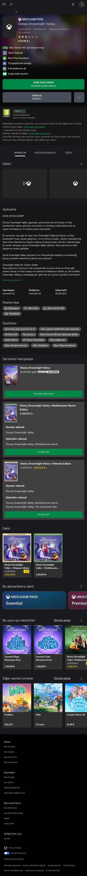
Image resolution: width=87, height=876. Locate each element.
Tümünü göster (62, 620)
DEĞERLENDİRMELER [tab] (45, 152)
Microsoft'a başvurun (12, 865)
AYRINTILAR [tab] (20, 152)
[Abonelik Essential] (34, 600)
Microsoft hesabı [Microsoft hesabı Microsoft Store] (10, 808)
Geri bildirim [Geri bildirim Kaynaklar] (9, 782)
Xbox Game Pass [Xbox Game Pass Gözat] (10, 757)
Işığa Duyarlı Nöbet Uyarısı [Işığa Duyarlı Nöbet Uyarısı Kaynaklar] (14, 793)
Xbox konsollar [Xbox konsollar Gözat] (9, 746)
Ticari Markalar (69, 865)
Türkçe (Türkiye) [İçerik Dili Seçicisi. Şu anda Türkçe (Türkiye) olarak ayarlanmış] (15, 848)
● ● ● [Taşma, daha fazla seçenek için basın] (79, 97)
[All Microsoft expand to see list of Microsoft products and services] (4, 4)
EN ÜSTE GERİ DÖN (43, 393)
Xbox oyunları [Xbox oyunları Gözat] (9, 752)
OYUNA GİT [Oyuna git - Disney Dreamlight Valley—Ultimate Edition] (43, 514)
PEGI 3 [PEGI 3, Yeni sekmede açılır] (20, 111)
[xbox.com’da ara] (11, 4)
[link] (17, 555)
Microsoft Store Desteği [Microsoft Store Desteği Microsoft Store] (13, 813)
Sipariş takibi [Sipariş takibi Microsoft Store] (9, 823)
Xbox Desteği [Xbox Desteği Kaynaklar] (9, 777)
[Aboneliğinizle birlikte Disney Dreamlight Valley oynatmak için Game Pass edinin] (43, 84)
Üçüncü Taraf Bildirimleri (13, 870)
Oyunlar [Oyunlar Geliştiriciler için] (7, 838)
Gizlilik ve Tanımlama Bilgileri (34, 865)
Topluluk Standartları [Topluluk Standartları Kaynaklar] (12, 788)
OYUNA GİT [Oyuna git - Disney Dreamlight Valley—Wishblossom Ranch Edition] (43, 451)
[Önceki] (74, 164)
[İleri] (81, 164)
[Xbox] (8, 11)
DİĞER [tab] (68, 152)
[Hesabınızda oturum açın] (82, 4)
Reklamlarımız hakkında (34, 870)
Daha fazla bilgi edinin (34, 126)
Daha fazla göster (13, 280)
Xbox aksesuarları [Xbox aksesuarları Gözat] (11, 762)
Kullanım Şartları (54, 865)
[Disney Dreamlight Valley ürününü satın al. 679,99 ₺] (37, 97)
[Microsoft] (43, 2)
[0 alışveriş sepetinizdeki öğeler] (74, 4)
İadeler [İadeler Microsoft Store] (6, 818)
